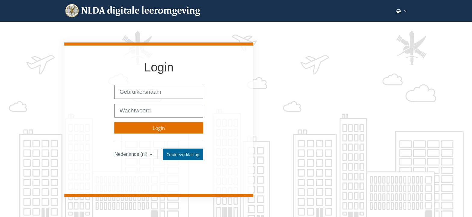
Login (159, 128)
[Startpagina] (139, 10)
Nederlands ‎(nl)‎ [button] (131, 154)
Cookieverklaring (182, 154)
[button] (401, 10)
